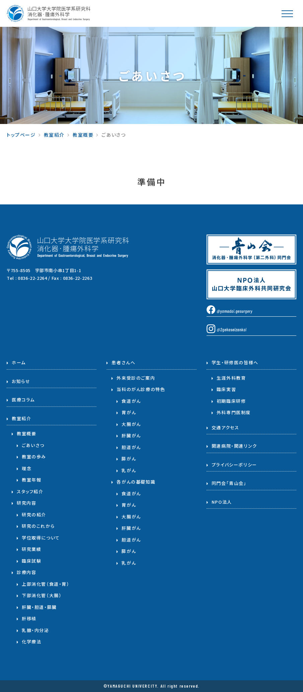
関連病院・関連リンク (234, 446)
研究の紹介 (34, 514)
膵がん (129, 458)
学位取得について (41, 537)
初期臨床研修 (231, 401)
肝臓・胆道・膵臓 (39, 607)
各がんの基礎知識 (136, 482)
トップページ (21, 134)
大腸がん (131, 424)
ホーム (19, 362)
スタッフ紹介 (30, 491)
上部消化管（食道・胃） (46, 584)
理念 (26, 468)
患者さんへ (123, 362)
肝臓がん (131, 435)
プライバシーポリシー (234, 464)
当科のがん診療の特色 (141, 389)
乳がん (129, 470)
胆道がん (131, 447)
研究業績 (31, 549)
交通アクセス (225, 427)
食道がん (131, 401)
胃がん (129, 412)
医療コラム (23, 399)
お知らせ (21, 381)
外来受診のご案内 (136, 378)
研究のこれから (38, 526)
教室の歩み (34, 456)
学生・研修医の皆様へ (235, 362)
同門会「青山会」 (229, 483)
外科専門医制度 (234, 412)
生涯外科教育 (231, 378)
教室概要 (83, 134)
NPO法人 (222, 502)
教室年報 (31, 480)
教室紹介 (54, 134)
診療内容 (26, 572)
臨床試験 (31, 561)
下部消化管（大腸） (42, 595)
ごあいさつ (33, 445)
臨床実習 (226, 389)
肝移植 (29, 618)
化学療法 (31, 641)
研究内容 (26, 503)
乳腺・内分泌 (35, 630)
